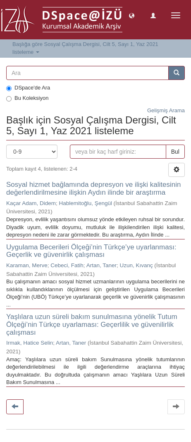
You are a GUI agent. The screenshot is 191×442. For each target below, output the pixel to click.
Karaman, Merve (27, 265)
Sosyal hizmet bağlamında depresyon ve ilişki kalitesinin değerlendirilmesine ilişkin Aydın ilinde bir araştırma (93, 188)
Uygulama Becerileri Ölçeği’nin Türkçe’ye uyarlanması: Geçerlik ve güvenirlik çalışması (91, 251)
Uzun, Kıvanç (136, 265)
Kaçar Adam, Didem (31, 203)
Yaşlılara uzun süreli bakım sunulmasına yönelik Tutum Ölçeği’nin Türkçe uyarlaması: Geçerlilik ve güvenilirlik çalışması (91, 324)
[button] (131, 15)
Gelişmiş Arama (166, 110)
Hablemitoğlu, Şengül (85, 203)
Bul (175, 151)
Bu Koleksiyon (27, 98)
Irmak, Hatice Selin (29, 343)
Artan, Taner (101, 265)
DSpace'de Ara (28, 88)
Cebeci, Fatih (67, 265)
